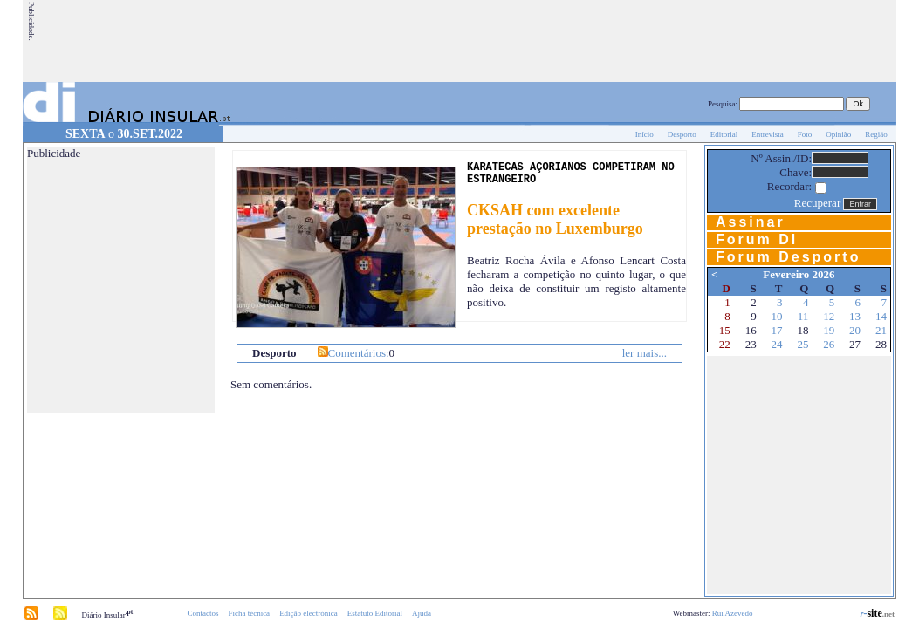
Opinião (838, 134)
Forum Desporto (788, 256)
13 (855, 316)
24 (777, 344)
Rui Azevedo (732, 613)
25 (802, 344)
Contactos (202, 613)
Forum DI (757, 239)
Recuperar (817, 202)
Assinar (750, 222)
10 (777, 316)
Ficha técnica (249, 613)
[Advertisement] (577, 41)
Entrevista (767, 134)
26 (828, 344)
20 (855, 330)
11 (803, 316)
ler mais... (644, 352)
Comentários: (358, 352)
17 (777, 330)
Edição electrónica (308, 613)
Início (644, 134)
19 (828, 330)
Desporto (682, 134)
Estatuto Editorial (374, 613)
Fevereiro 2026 (798, 274)
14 (881, 316)
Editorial (724, 134)
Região (876, 134)
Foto (805, 134)
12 (828, 316)
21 (881, 330)
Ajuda (421, 613)
